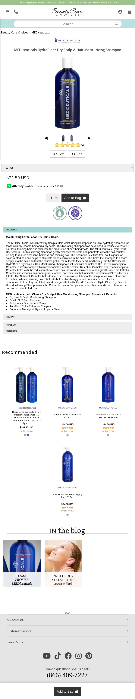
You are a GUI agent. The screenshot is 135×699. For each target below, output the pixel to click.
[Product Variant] (67, 168)
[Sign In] (119, 11)
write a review (26, 431)
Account (15, 620)
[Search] (116, 24)
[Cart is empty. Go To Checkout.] (129, 11)
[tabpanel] (67, 270)
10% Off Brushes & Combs (105, 2)
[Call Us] (15, 11)
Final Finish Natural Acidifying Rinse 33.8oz (67, 495)
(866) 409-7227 (67, 675)
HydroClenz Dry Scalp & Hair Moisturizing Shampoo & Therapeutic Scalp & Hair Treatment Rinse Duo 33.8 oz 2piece (26, 417)
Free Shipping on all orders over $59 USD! (41, 2)
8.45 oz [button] (58, 154)
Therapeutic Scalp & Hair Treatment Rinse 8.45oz (108, 416)
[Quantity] (53, 198)
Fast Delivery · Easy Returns (77, 2)
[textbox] (68, 23)
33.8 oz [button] (76, 154)
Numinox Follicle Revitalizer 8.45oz (67, 416)
